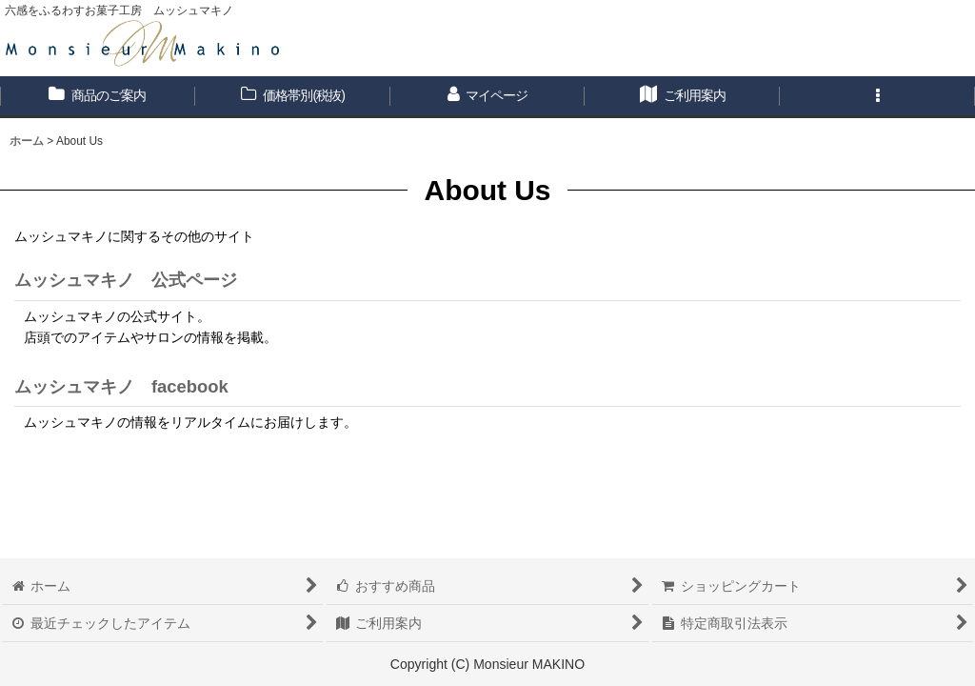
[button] (877, 97)
